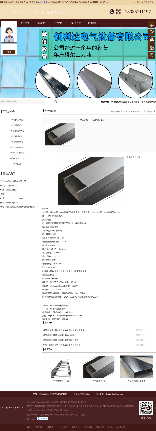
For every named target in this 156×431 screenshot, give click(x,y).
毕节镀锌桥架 (150, 102)
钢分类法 (69, 312)
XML (110, 427)
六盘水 (83, 415)
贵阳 (42, 415)
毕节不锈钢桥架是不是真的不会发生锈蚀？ (62, 345)
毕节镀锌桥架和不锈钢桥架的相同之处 (60, 335)
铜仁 (77, 415)
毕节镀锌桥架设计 (119, 102)
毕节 (52, 415)
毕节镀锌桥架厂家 (135, 102)
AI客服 (8, 52)
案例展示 (76, 23)
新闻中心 (42, 23)
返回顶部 (121, 427)
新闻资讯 (51, 427)
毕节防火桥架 (43, 2)
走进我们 (39, 427)
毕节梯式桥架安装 (61, 381)
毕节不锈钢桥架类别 (59, 306)
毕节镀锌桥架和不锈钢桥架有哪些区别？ (61, 340)
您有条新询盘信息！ (144, 2)
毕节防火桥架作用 (58, 309)
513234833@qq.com (14, 198)
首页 (126, 111)
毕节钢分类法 (149, 111)
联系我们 (93, 23)
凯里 (72, 415)
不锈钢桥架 (135, 111)
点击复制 (55, 402)
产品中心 (59, 23)
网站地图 (100, 427)
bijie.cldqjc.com (12, 203)
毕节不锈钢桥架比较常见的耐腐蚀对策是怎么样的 (64, 330)
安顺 (47, 415)
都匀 (62, 415)
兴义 (67, 415)
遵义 (57, 415)
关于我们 (25, 23)
